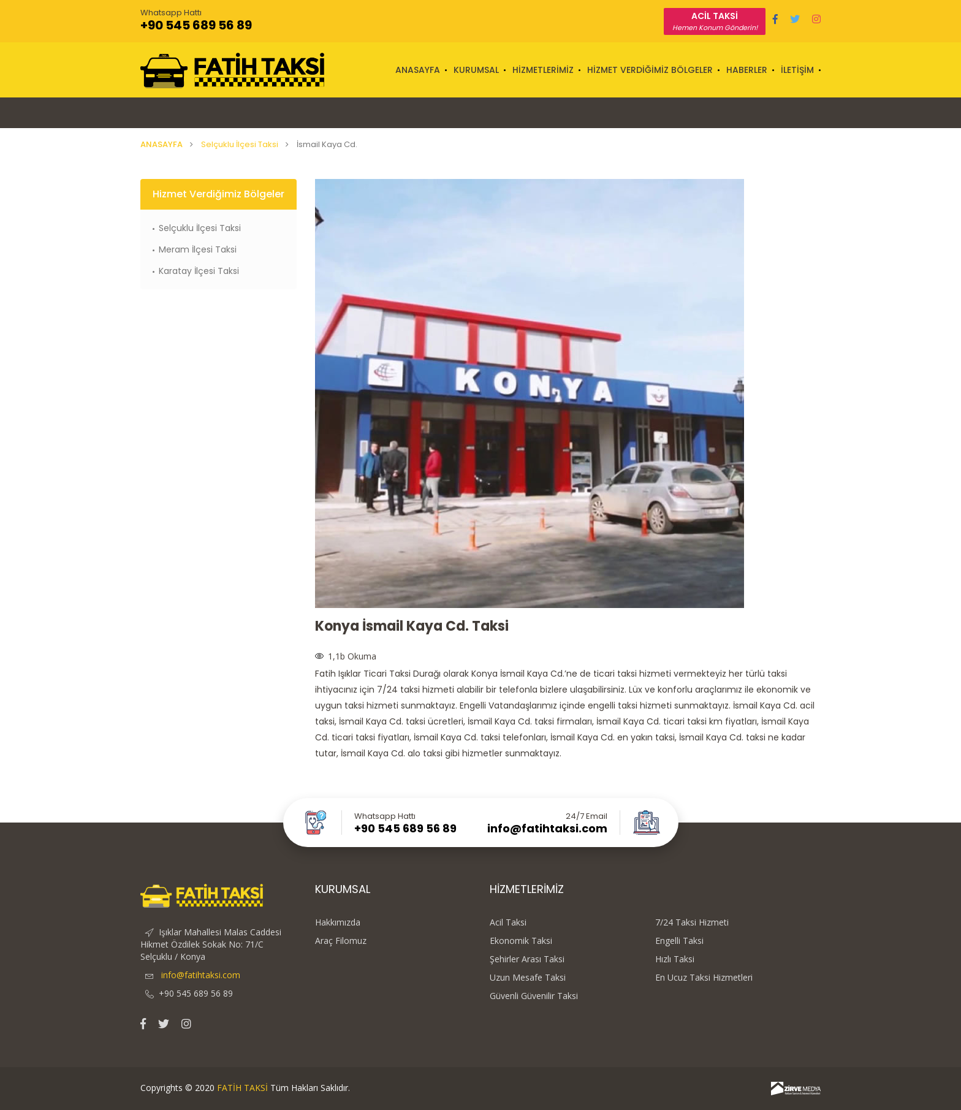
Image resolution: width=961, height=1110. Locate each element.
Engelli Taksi (679, 941)
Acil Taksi (508, 922)
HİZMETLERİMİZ (543, 70)
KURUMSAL (476, 70)
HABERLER (746, 70)
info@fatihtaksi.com (547, 829)
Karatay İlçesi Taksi (199, 271)
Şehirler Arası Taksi (527, 959)
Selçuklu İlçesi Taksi (239, 144)
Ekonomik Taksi (521, 941)
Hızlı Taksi (674, 959)
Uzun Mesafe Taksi (528, 978)
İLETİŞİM (797, 70)
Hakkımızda (337, 922)
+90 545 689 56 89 (196, 25)
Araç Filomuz (341, 941)
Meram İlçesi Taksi (198, 249)
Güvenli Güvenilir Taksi (534, 996)
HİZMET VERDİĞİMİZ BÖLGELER (650, 70)
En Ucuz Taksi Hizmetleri (704, 978)
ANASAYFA (417, 70)
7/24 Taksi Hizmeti (692, 922)
